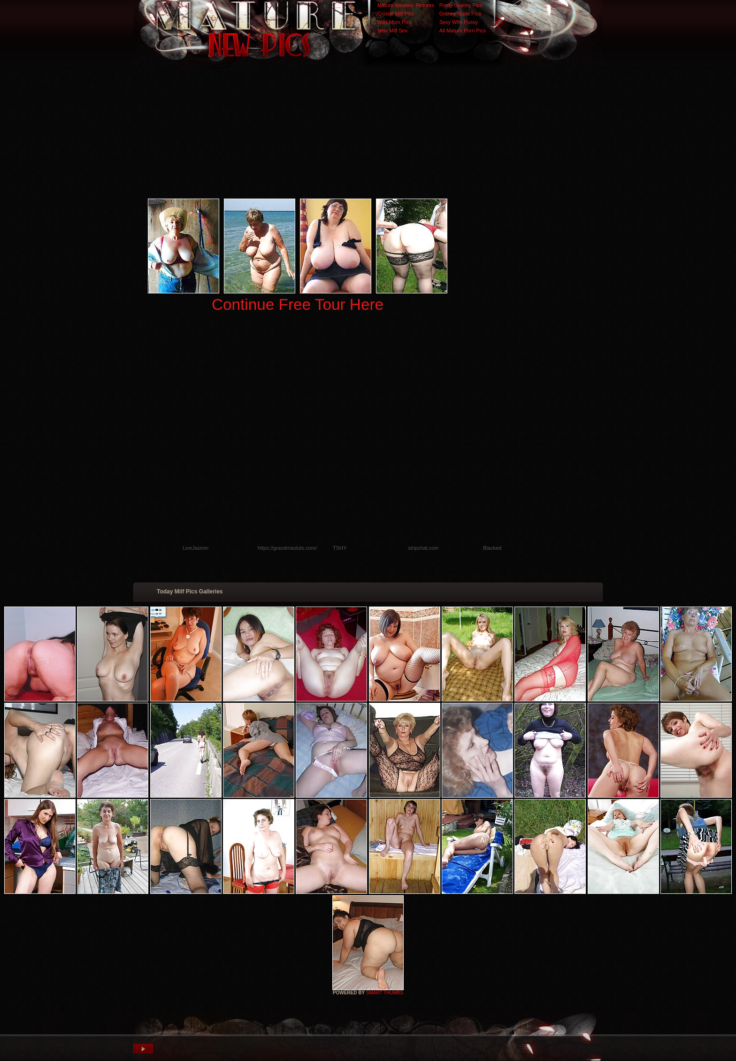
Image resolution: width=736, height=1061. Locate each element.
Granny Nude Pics (460, 13)
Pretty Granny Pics (461, 5)
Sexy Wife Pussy (458, 22)
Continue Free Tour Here (297, 304)
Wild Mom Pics (394, 22)
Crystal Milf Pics (395, 13)
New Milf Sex (392, 30)
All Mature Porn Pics (462, 30)
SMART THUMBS (384, 992)
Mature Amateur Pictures (405, 5)
